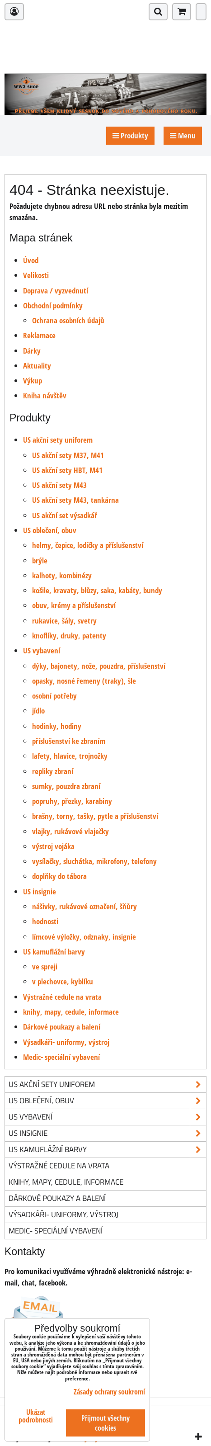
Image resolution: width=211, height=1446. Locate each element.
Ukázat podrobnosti (36, 1416)
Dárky (32, 350)
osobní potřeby (54, 695)
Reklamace (39, 335)
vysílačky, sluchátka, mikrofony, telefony (94, 861)
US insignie (39, 891)
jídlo (38, 710)
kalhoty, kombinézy (62, 575)
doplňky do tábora (59, 876)
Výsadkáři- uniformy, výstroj (66, 1042)
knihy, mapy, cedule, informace (71, 1012)
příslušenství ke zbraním (68, 741)
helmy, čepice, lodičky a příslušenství (87, 545)
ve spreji (44, 966)
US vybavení (41, 650)
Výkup (32, 380)
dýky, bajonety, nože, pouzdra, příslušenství (98, 666)
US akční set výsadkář (64, 515)
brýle (39, 560)
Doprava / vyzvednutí (55, 290)
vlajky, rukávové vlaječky (70, 831)
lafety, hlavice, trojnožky (70, 756)
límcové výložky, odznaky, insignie (84, 936)
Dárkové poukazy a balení (61, 1026)
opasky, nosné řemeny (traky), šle (84, 681)
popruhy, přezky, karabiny (72, 801)
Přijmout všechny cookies (105, 1423)
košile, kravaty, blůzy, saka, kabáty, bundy (97, 590)
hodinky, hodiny (56, 726)
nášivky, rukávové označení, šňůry (84, 906)
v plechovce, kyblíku (62, 981)
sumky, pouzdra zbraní (66, 786)
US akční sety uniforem (58, 440)
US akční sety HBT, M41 (67, 470)
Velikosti (36, 275)
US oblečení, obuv (49, 530)
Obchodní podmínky (53, 305)
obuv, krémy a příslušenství (74, 605)
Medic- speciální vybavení (61, 1057)
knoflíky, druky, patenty (69, 635)
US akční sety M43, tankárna (75, 500)
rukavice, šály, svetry (64, 620)
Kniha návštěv (44, 395)
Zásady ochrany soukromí (109, 1392)
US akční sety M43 (59, 485)
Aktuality (37, 365)
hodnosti (45, 921)
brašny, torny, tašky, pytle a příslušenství (95, 816)
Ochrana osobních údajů (68, 320)
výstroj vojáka (53, 846)
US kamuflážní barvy (54, 951)
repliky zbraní (52, 771)
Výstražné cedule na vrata (62, 997)
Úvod (30, 260)
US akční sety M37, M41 (68, 455)
